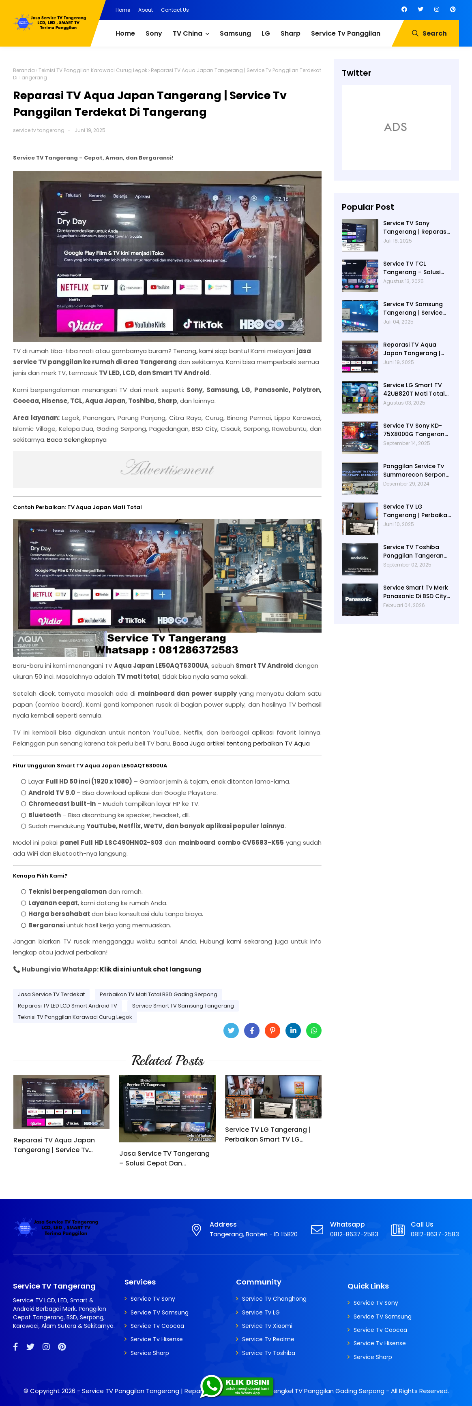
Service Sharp (150, 1353)
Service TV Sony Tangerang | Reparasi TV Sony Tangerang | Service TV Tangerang (415, 227)
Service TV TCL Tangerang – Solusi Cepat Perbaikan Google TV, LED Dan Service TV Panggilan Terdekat (414, 268)
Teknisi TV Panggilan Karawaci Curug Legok (93, 70)
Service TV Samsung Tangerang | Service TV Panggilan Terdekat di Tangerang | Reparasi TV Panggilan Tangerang (417, 308)
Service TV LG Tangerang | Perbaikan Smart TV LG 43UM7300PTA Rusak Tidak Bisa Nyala (269, 1134)
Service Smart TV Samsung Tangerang (183, 1006)
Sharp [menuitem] (290, 33)
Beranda (24, 70)
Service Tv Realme (268, 1339)
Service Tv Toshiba (268, 1353)
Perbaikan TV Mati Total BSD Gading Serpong (158, 994)
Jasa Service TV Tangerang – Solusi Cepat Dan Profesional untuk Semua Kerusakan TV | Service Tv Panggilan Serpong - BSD (164, 1158)
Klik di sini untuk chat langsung (150, 969)
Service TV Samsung (160, 1312)
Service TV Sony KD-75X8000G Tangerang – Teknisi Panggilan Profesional (415, 430)
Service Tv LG (261, 1312)
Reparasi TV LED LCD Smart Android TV (67, 1006)
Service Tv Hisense (157, 1339)
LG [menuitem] (266, 33)
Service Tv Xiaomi (267, 1326)
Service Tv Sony (153, 1299)
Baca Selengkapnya (77, 439)
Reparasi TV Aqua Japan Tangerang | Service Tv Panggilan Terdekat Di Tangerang (54, 1145)
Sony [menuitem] (154, 33)
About (145, 9)
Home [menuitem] (125, 33)
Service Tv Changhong (274, 1299)
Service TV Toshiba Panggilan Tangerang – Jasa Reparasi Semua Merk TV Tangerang (415, 551)
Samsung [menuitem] (235, 33)
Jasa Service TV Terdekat (51, 994)
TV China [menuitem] (187, 33)
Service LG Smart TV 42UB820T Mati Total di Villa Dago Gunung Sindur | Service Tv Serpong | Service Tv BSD (414, 389)
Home (123, 9)
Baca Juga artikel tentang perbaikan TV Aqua (241, 743)
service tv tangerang (38, 130)
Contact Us (175, 9)
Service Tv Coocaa (157, 1326)
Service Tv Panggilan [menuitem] (345, 33)
